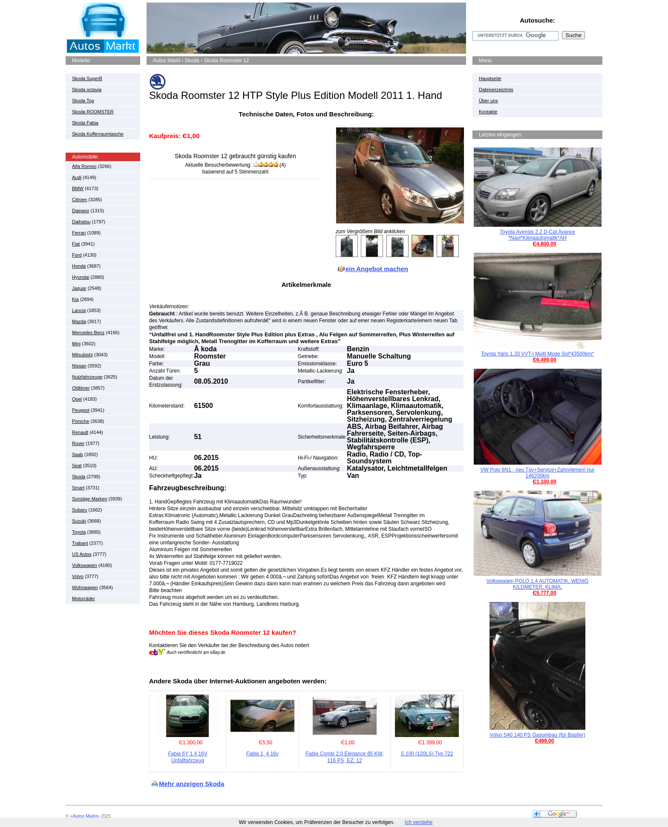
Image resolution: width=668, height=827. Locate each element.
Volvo (78, 576)
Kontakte (488, 111)
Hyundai (80, 277)
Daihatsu (81, 221)
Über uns (488, 100)
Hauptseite (490, 78)
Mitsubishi (82, 354)
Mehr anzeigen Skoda (191, 783)
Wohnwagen (85, 587)
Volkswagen (84, 565)
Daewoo (80, 210)
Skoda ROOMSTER (93, 111)
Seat (77, 465)
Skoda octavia (86, 89)
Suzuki (79, 520)
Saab (77, 454)
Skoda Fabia (85, 122)
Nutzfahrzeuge (87, 376)
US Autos (82, 554)
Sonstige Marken (89, 498)
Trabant (80, 543)
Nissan (79, 365)
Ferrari (79, 232)
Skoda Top (83, 100)
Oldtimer (81, 387)
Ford (77, 254)
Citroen (79, 199)
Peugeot (80, 410)
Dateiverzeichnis (496, 89)
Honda (79, 266)
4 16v (262, 754)
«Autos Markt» (85, 815)
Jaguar (79, 288)
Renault (80, 432)
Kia (75, 299)
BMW (78, 188)
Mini (76, 343)
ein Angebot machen (377, 268)
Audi (76, 177)
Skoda (78, 476)
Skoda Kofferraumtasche (98, 133)
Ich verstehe (418, 822)
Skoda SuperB (87, 78)
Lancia (79, 310)
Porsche (80, 421)
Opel (77, 399)
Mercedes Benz (88, 332)
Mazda (79, 321)
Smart (78, 487)
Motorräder (83, 598)
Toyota (79, 532)
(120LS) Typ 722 (426, 754)
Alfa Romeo (84, 166)
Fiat (76, 243)
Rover (78, 443)
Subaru (79, 509)
